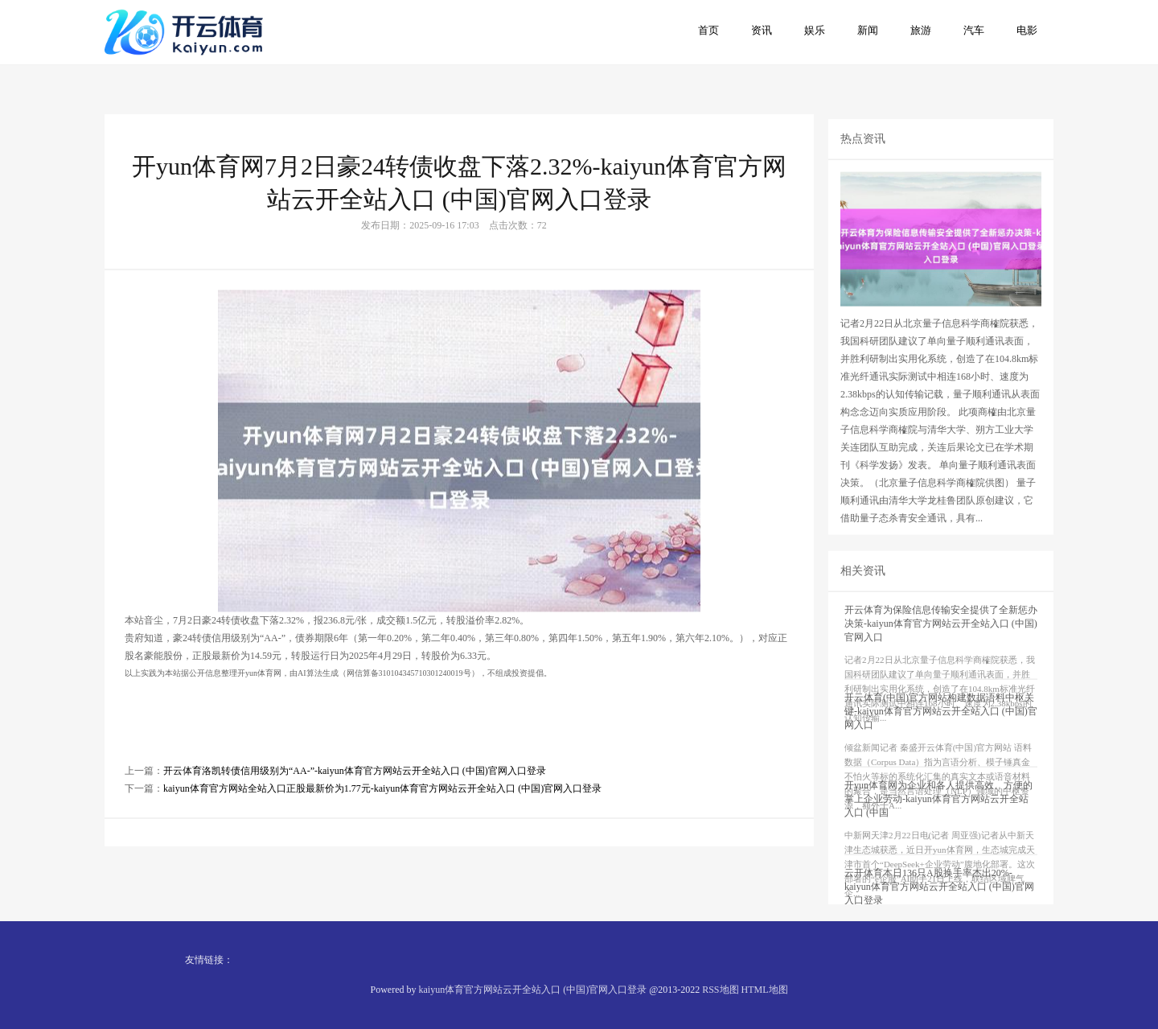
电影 (1026, 30)
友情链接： (209, 959)
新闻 (867, 30)
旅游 (920, 30)
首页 (708, 30)
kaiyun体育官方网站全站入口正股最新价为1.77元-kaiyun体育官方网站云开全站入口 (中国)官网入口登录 (382, 823)
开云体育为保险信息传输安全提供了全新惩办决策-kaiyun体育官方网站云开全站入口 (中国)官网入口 (940, 662)
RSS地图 (720, 989)
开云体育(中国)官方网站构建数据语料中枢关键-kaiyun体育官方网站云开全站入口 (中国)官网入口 (940, 750)
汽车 (973, 30)
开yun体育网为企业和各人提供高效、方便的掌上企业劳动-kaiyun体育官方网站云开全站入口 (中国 (938, 837)
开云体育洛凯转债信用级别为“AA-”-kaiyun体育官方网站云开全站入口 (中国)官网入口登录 (354, 806)
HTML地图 (764, 989)
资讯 (761, 30)
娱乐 (814, 30)
